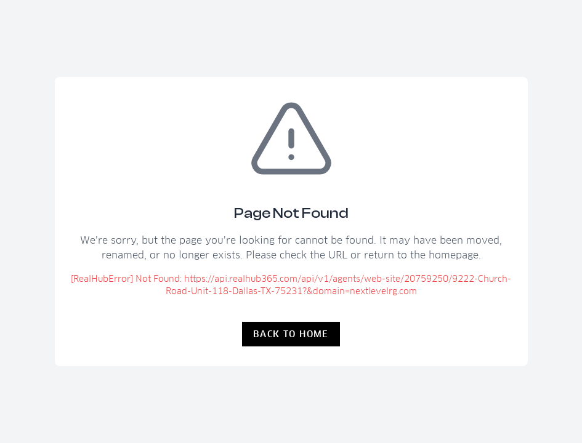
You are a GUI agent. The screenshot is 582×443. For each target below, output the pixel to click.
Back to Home (291, 334)
